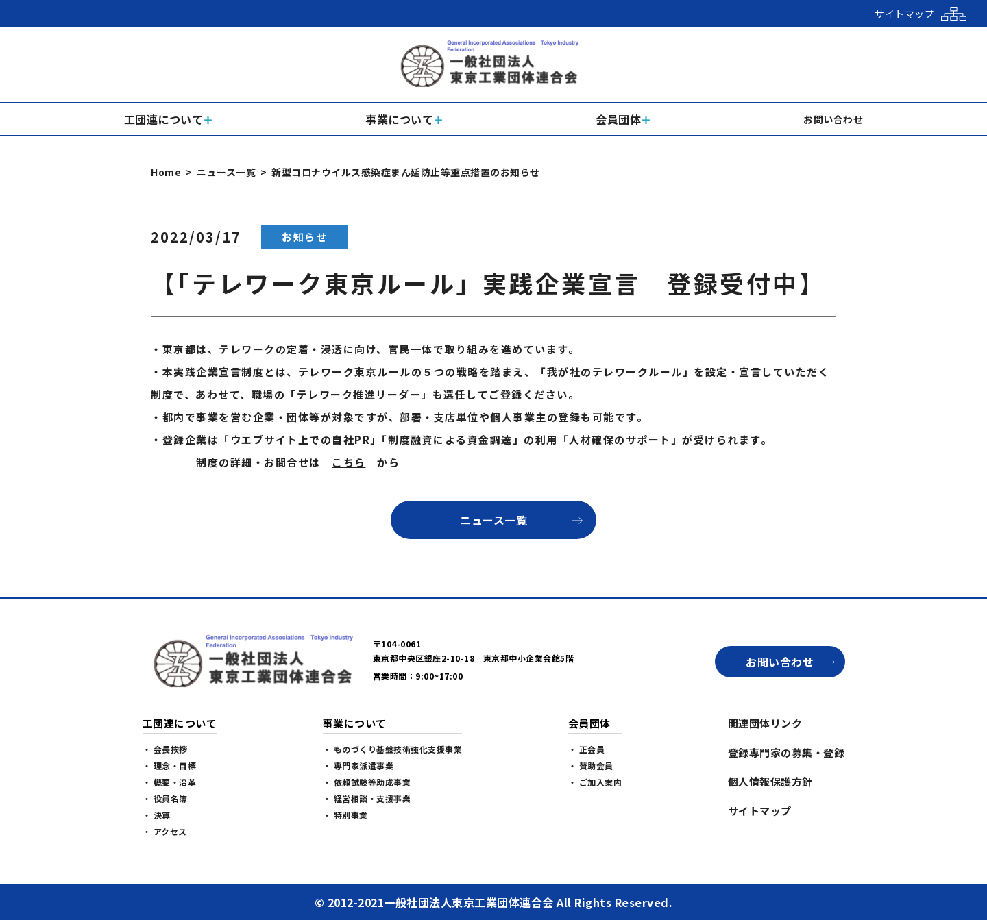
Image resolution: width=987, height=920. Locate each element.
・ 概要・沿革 (170, 782)
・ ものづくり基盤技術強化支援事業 (393, 749)
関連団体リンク (765, 723)
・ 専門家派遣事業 (358, 765)
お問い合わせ (780, 662)
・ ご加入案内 (595, 782)
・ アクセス (165, 831)
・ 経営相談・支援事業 (367, 798)
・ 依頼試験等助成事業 (367, 782)
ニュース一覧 (226, 172)
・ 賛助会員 (590, 765)
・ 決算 (157, 815)
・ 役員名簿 (165, 798)
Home (166, 172)
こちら (349, 462)
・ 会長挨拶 (165, 749)
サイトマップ (760, 811)
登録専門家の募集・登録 (786, 752)
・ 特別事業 (345, 815)
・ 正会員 (586, 749)
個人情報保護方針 (770, 781)
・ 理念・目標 (170, 765)
